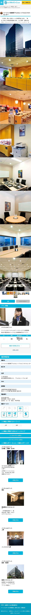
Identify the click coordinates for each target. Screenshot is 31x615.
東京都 (12, 6)
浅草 (17, 425)
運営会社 (23, 607)
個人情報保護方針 (13, 605)
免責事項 (7, 605)
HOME (2, 605)
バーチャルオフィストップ (5, 6)
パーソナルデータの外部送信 (7, 607)
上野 (15, 6)
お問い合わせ (18, 607)
